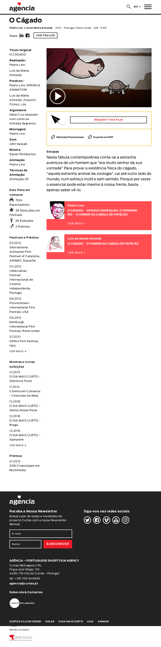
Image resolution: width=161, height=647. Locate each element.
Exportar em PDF (100, 137)
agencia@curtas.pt (24, 583)
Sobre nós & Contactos (26, 592)
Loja (90, 621)
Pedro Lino (16, 28)
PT (136, 7)
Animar (103, 621)
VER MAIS (17, 351)
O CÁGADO (75, 210)
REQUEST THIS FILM (108, 120)
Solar (49, 621)
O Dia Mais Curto (70, 621)
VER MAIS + (77, 223)
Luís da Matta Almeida (38, 28)
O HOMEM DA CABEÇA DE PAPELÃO (102, 214)
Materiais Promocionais (67, 137)
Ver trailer (45, 35)
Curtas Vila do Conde (25, 621)
